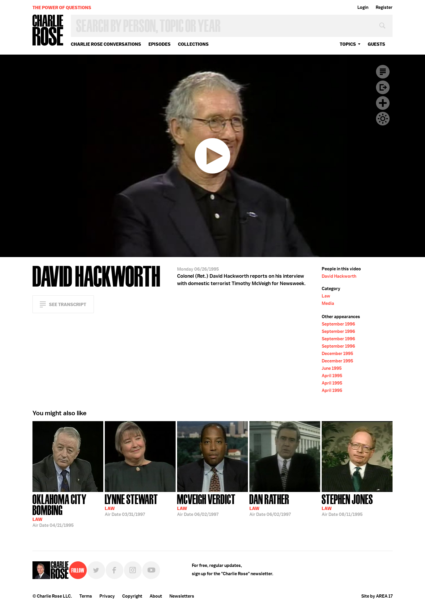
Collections (193, 44)
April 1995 (332, 376)
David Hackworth (339, 276)
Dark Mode (383, 118)
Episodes (159, 44)
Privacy (107, 596)
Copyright (132, 596)
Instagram (133, 570)
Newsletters (181, 596)
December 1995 (337, 354)
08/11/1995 (347, 504)
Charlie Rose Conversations (106, 44)
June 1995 (332, 368)
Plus (383, 103)
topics (348, 44)
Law (326, 296)
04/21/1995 (67, 510)
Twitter (96, 570)
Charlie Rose (48, 30)
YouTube (151, 570)
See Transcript (67, 304)
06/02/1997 (206, 504)
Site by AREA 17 (377, 596)
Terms (85, 596)
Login (362, 7)
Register (384, 7)
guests (376, 44)
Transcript (383, 72)
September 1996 (338, 324)
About (156, 596)
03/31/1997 (131, 504)
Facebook (114, 570)
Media (328, 303)
